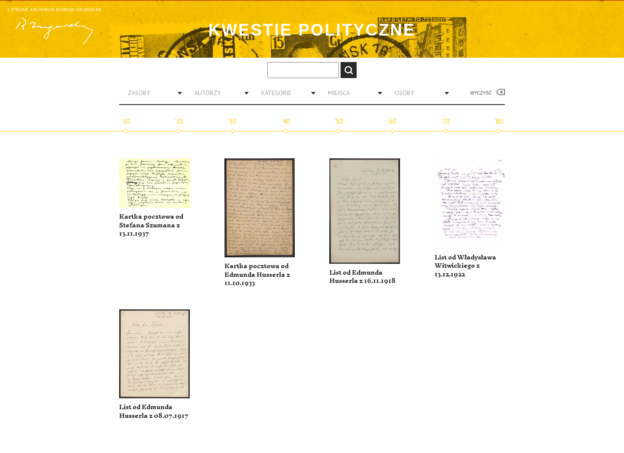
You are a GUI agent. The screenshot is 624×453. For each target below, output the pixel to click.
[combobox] (151, 93)
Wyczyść (481, 93)
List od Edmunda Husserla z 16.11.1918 (362, 277)
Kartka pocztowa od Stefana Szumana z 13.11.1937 (151, 225)
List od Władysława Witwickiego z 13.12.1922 (465, 266)
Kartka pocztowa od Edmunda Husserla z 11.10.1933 (257, 275)
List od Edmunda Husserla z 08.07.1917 (153, 411)
